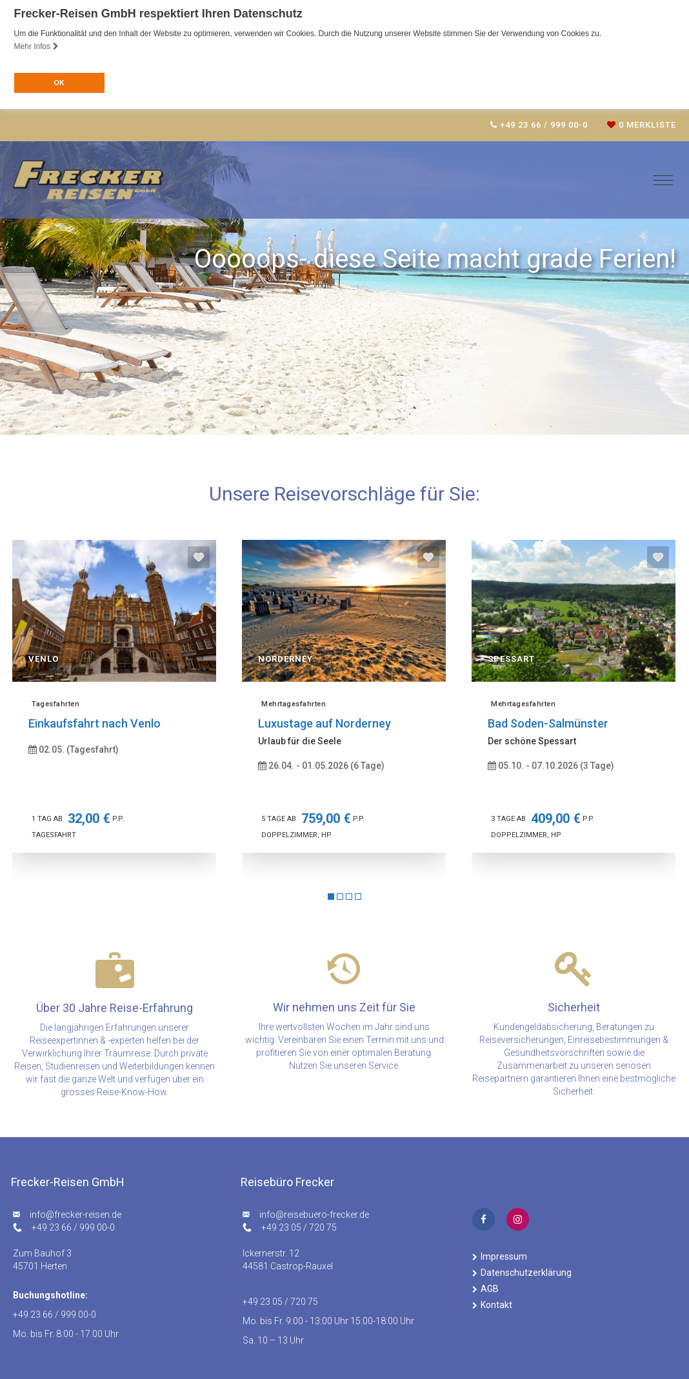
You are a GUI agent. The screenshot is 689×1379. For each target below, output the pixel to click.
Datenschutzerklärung (526, 1272)
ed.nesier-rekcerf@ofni (75, 1214)
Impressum (504, 1256)
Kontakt (496, 1305)
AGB (490, 1289)
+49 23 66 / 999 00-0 (73, 1227)
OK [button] (59, 82)
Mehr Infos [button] (36, 46)
